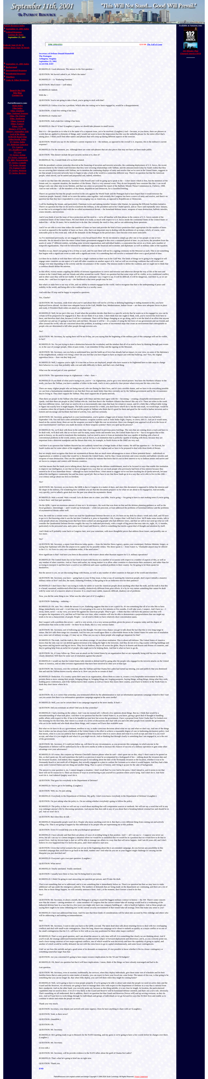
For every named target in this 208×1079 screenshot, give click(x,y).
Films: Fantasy (17, 124)
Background (11, 67)
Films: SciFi (17, 126)
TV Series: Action (18, 155)
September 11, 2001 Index (17, 29)
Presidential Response (16, 73)
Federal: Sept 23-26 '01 (13, 45)
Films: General (17, 121)
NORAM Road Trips (17, 136)
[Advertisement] (104, 32)
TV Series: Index (17, 142)
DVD (190, 52)
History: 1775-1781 (17, 129)
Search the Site (17, 90)
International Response (16, 70)
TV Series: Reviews (17, 173)
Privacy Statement (141, 1077)
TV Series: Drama (17, 165)
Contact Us (17, 95)
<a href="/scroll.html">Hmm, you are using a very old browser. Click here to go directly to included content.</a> (104, 44)
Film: (17, 111)
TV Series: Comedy (17, 162)
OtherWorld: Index (17, 139)
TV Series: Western (17, 170)
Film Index (17, 108)
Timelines (10, 77)
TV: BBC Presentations (17, 160)
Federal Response (14, 32)
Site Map (17, 93)
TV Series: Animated (17, 157)
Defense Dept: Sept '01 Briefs (16, 47)
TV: (17, 144)
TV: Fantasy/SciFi (17, 168)
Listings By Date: (16, 34)
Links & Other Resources (17, 80)
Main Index (17, 105)
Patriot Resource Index (14, 25)
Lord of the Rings (17, 134)
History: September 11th (17, 131)
